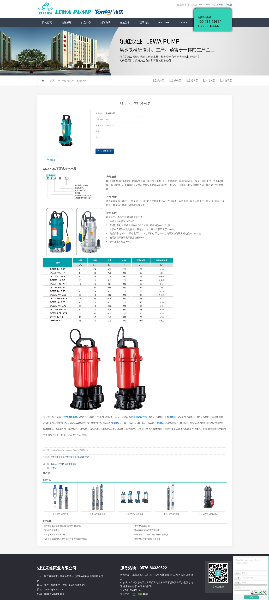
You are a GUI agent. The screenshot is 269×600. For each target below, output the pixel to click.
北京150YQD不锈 (60, 514)
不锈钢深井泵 (174, 582)
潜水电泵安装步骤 (142, 526)
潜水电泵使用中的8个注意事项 (147, 539)
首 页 (52, 80)
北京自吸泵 (226, 80)
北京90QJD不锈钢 (97, 514)
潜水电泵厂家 (83, 457)
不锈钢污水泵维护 (51, 530)
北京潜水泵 (81, 81)
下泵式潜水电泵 (57, 457)
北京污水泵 (209, 80)
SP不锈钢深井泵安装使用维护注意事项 (151, 534)
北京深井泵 (158, 80)
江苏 (146, 574)
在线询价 (105, 151)
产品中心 (86, 22)
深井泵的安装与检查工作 (54, 534)
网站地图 (192, 4)
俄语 (229, 4)
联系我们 (144, 22)
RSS (201, 4)
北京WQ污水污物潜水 (208, 514)
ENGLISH (163, 22)
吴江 (172, 574)
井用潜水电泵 (130, 586)
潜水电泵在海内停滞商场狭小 (146, 530)
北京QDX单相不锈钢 (134, 514)
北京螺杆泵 (175, 80)
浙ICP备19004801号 (130, 590)
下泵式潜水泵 (71, 457)
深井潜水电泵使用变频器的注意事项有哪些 (62, 526)
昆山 (167, 574)
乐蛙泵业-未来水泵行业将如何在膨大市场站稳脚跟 (65, 539)
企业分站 (181, 4)
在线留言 (125, 22)
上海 (188, 574)
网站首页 (47, 22)
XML (208, 4)
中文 (214, 4)
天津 (177, 574)
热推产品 (124, 574)
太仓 (157, 574)
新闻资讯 (105, 22)
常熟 (162, 574)
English (222, 4)
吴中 (151, 574)
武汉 (183, 574)
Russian (183, 22)
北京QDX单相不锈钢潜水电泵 (63, 464)
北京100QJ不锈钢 (171, 514)
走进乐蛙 (66, 22)
